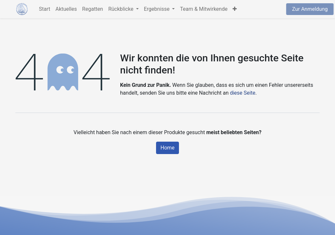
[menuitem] (44, 9)
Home (167, 148)
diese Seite (243, 93)
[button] (234, 9)
